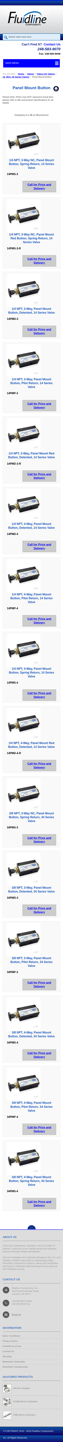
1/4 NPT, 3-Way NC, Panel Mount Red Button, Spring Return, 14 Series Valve (31, 238)
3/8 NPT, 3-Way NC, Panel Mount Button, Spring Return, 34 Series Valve (31, 817)
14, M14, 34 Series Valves (16, 77)
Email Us (16, 1314)
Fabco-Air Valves (46, 74)
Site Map (7, 1356)
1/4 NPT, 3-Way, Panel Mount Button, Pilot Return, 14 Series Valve (31, 383)
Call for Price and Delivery (39, 186)
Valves (30, 74)
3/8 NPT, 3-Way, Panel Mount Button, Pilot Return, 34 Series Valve (31, 962)
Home (21, 74)
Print (56, 88)
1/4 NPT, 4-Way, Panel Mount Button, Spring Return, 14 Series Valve (31, 672)
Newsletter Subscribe (14, 1361)
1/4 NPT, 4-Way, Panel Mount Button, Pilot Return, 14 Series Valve (31, 598)
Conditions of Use (12, 1346)
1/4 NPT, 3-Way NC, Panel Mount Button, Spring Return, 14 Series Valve (31, 164)
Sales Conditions (11, 1336)
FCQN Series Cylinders (25, 1401)
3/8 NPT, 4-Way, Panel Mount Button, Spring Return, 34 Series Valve (31, 1180)
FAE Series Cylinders (24, 1415)
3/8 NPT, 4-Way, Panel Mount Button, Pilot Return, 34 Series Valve (31, 1106)
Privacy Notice (10, 1341)
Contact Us (52, 44)
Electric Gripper (21, 1388)
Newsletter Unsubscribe (15, 1366)
